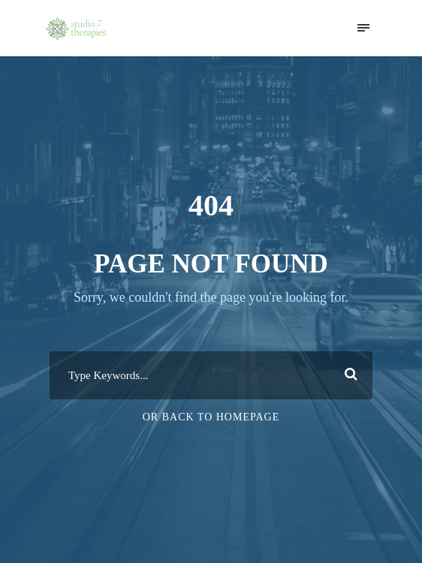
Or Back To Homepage (211, 417)
